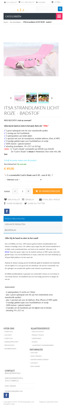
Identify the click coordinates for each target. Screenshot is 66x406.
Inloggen (41, 2)
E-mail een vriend (51, 199)
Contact (8, 335)
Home (6, 22)
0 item (57, 2)
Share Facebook (14, 203)
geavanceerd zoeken (39, 359)
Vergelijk (29, 199)
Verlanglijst (13, 199)
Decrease (15, 191)
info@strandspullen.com (14, 391)
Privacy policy (37, 335)
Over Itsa (8, 338)
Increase (28, 191)
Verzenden (36, 338)
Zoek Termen (36, 356)
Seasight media (9, 404)
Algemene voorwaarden (42, 345)
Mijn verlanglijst (27, 2)
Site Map (34, 353)
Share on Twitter (36, 203)
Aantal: (7, 191)
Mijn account (11, 2)
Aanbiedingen (10, 349)
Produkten (9, 345)
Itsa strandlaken (15, 22)
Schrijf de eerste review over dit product (20, 160)
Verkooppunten (11, 342)
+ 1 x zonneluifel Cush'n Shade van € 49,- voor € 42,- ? (28, 175)
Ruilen (34, 342)
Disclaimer (35, 366)
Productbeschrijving (15, 219)
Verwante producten (15, 224)
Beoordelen (10, 230)
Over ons (8, 332)
